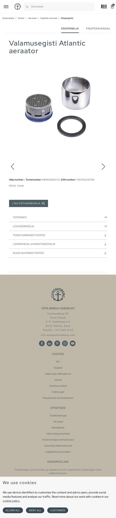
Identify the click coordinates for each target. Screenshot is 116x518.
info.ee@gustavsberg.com (58, 335)
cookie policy (11, 501)
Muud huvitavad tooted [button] (60, 253)
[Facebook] (42, 343)
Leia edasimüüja (60, 226)
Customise (57, 510)
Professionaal (98, 28)
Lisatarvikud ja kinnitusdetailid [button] (60, 244)
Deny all (35, 510)
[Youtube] (73, 343)
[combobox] (63, 6)
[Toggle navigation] (6, 6)
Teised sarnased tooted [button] (60, 235)
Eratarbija (70, 28)
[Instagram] (65, 343)
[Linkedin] (49, 343)
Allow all (13, 510)
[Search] (27, 6)
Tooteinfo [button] (60, 217)
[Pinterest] (57, 343)
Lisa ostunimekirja (28, 203)
